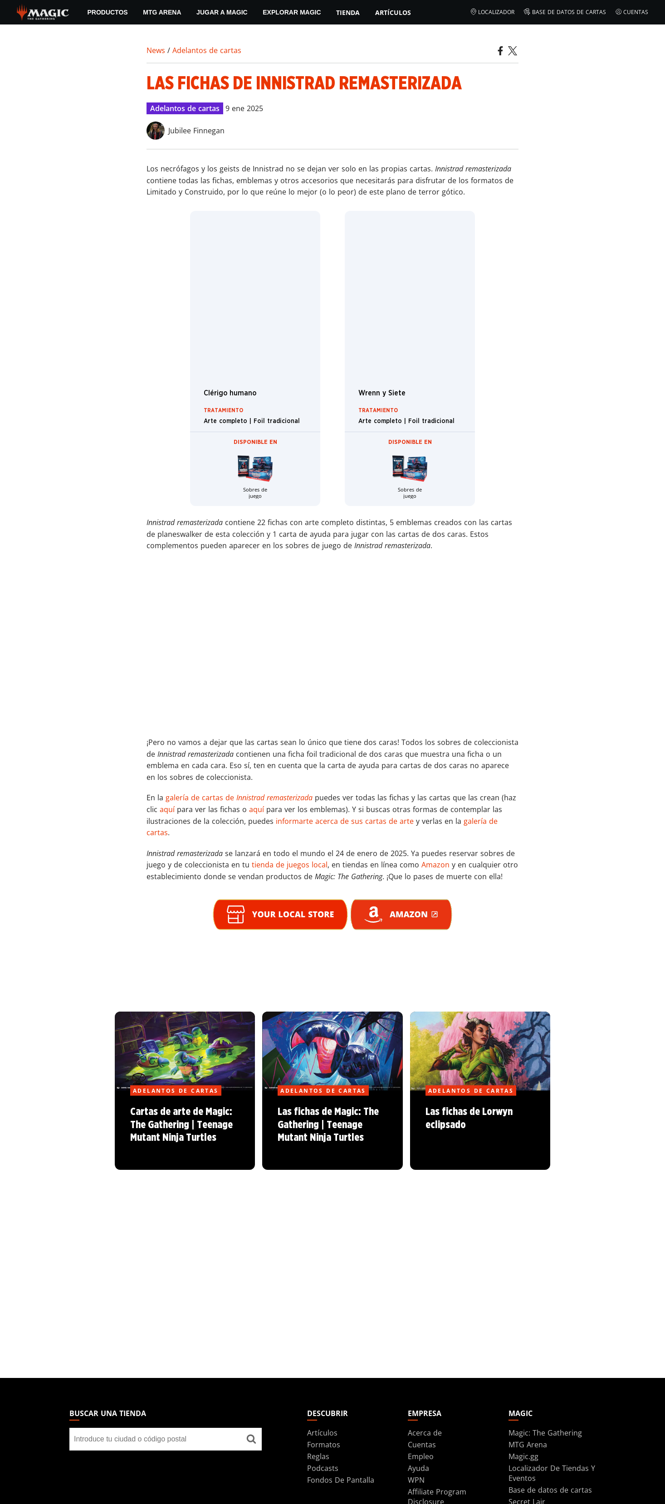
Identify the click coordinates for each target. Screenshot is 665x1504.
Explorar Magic (292, 12)
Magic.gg (523, 1456)
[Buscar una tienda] (251, 1439)
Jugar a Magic (222, 12)
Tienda (348, 12)
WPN (416, 1480)
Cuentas (632, 12)
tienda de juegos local (290, 865)
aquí (167, 809)
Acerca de (425, 1433)
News (156, 50)
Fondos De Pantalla (340, 1480)
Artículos (393, 12)
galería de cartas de (239, 798)
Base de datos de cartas (564, 12)
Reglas (318, 1456)
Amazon (435, 865)
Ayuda (418, 1468)
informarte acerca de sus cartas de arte (345, 821)
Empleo (421, 1456)
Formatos (323, 1445)
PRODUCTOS (107, 12)
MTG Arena (162, 12)
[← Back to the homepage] (43, 11)
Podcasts (322, 1468)
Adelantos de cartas (206, 50)
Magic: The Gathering (545, 1433)
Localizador (492, 12)
